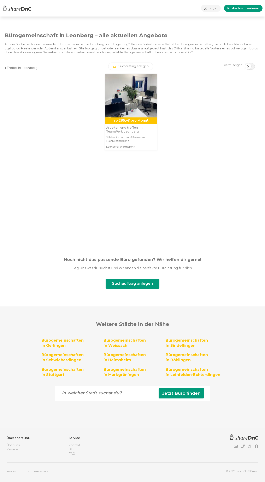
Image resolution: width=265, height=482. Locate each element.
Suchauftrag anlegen (132, 283)
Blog (72, 449)
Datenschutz (40, 471)
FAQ (72, 454)
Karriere (12, 449)
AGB (26, 471)
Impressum (13, 471)
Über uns (13, 445)
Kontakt (74, 445)
